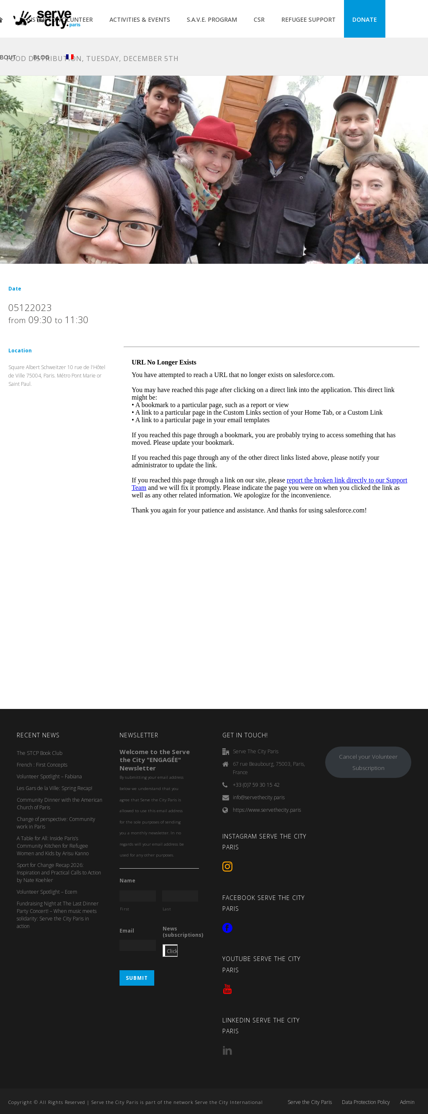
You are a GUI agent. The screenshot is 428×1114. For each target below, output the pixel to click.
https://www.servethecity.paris (267, 809)
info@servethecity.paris (259, 797)
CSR (259, 19)
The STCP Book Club (39, 753)
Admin (407, 1102)
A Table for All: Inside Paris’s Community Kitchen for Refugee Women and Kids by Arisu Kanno (53, 846)
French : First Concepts (42, 764)
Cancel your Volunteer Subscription (368, 762)
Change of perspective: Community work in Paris (56, 823)
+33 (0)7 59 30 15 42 (256, 784)
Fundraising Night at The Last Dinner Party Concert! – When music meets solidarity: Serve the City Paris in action (58, 915)
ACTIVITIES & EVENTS (140, 19)
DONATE (364, 19)
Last (167, 909)
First (125, 909)
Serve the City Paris (310, 1102)
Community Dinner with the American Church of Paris (59, 803)
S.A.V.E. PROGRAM (212, 19)
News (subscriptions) (183, 931)
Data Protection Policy (366, 1102)
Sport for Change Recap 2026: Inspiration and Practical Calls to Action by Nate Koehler (59, 873)
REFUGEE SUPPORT (308, 19)
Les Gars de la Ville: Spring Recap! (54, 788)
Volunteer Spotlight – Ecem (47, 891)
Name (127, 880)
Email (127, 931)
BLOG (41, 57)
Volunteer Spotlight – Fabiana (49, 776)
